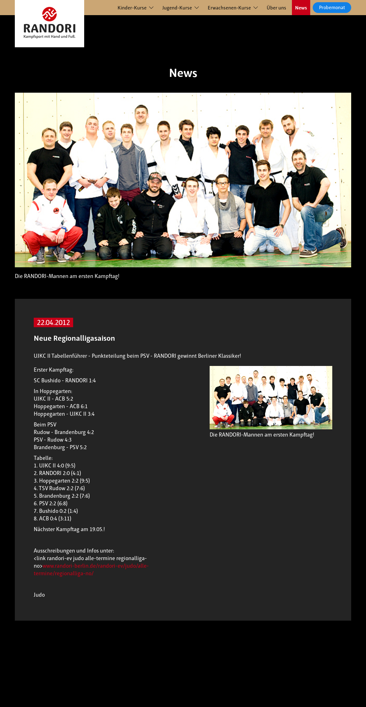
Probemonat (332, 7)
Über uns (276, 8)
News (301, 8)
